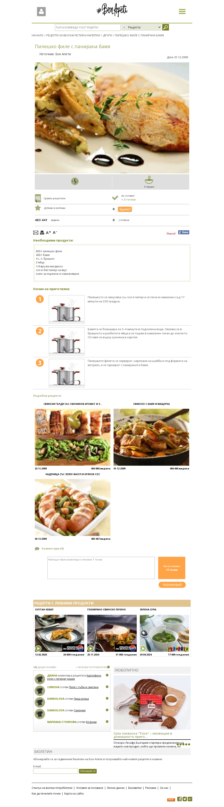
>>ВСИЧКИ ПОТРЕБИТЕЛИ (91, 667)
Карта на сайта (74, 793)
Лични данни (115, 788)
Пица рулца (81, 698)
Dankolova (55, 698)
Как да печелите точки (46, 793)
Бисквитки (135, 788)
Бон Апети (63, 54)
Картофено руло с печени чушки (74, 677)
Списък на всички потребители (52, 788)
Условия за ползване (89, 788)
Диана (52, 675)
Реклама (150, 788)
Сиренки (80, 710)
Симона (53, 687)
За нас (164, 788)
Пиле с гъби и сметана (83, 687)
